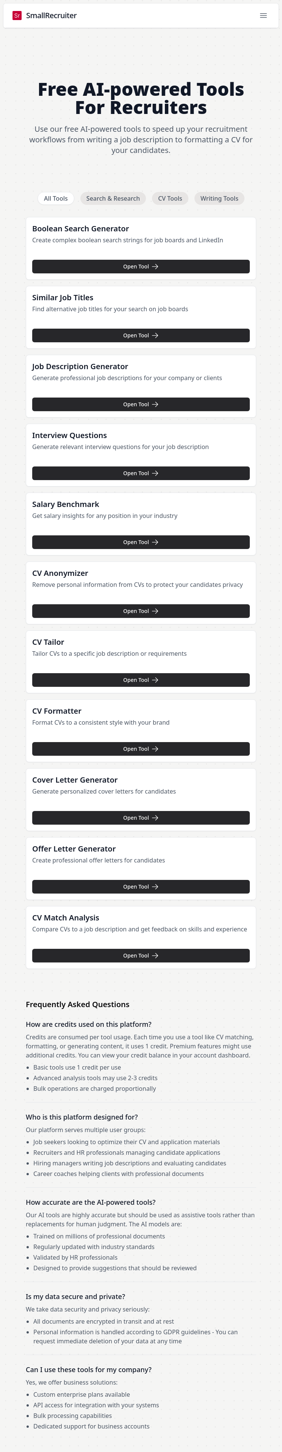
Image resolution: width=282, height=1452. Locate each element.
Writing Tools (219, 198)
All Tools (56, 198)
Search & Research (113, 198)
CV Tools (170, 198)
